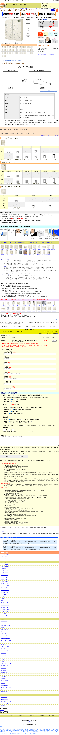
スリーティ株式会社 (55, 0)
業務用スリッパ (4, 699)
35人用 (34, 310)
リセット (21, 456)
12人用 (29, 305)
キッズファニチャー (5, 689)
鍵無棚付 (39, 249)
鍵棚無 (44, 249)
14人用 (34, 305)
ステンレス (20, 254)
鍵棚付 (30, 249)
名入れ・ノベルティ (5, 703)
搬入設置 (51, 34)
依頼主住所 (12, 419)
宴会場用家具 (4, 672)
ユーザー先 (24, 419)
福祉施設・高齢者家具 (6, 687)
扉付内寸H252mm (4, 583)
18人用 (49, 305)
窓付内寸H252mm (4, 611)
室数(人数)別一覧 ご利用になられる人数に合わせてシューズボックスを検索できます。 (24, 299)
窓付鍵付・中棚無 (5, 605)
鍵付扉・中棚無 (4, 577)
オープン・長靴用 (5, 585)
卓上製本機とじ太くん (6, 701)
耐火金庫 (3, 648)
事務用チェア (4, 627)
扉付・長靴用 (4, 587)
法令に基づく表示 (52, 715)
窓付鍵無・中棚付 (5, 607)
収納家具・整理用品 (5, 646)
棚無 (7, 249)
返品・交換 (32, 715)
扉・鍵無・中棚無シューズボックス (28, 8)
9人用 (18, 305)
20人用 (54, 305)
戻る (2, 531)
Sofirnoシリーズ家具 (5, 691)
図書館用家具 (4, 670)
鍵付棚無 (34, 249)
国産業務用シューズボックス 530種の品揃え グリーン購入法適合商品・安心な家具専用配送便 (26, 242)
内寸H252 (48, 249)
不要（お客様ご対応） (21, 399)
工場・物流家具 (4, 676)
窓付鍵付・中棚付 (5, 602)
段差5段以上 (33, 407)
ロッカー (3, 642)
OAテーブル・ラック (5, 625)
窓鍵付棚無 (39, 254)
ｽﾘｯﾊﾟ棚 (25, 249)
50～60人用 (54, 310)
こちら (57, 333)
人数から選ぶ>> (4, 556)
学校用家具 (3, 668)
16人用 (44, 305)
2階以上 (39, 407)
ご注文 (53, 30)
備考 (28, 36)
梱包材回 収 (55, 34)
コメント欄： (29, 440)
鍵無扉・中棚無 (4, 581)
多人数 (16, 249)
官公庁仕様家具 (4, 685)
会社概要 (42, 715)
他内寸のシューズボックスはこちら (48, 91)
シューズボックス (5, 644)
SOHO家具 (3, 683)
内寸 (28, 28)
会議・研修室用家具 (5, 638)
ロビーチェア (4, 655)
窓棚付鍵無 (44, 254)
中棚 (28, 30)
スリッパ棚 (3, 594)
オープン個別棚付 (5, 564)
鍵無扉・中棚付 (4, 579)
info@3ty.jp (29, 721)
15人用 (39, 305)
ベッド (2, 674)
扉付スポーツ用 (4, 592)
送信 (7, 456)
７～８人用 (13, 305)
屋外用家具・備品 (5, 665)
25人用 (13, 310)
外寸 (28, 25)
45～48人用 (49, 310)
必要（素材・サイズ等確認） (24, 409)
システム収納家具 (5, 650)
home (4, 715)
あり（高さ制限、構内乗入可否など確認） (19, 422)
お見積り (43, 30)
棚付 (2, 249)
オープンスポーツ (5, 590)
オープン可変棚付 (5, 573)
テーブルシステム (5, 629)
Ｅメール (2, 710)
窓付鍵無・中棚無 (5, 609)
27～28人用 (18, 310)
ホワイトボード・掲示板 (6, 640)
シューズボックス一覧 (13, 8)
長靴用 (2, 254)
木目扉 (2, 596)
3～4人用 (3, 305)
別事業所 (31, 419)
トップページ (3, 8)
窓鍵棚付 (34, 254)
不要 (16, 402)
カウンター (3, 653)
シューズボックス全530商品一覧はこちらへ (10, 60)
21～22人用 (3, 310)
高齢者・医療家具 (5, 680)
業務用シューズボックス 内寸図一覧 (49, 135)
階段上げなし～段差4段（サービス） (19, 407)
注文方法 (12, 715)
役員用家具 (3, 659)
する (12, 399)
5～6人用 (8, 305)
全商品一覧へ (54, 319)
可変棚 (21, 249)
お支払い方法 (22, 715)
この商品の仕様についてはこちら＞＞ (47, 54)
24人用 (8, 310)
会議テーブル (4, 633)
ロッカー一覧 (4, 613)
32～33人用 (29, 310)
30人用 (24, 310)
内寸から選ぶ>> (4, 559)
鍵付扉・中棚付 (4, 575)
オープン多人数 (4, 570)
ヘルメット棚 (4, 615)
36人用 (39, 310)
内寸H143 (11, 249)
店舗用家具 (3, 678)
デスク (2, 623)
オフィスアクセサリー (6, 657)
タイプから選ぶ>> (5, 554)
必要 (16, 411)
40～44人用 (44, 310)
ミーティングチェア (5, 635)
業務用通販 (3, 705)
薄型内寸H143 (4, 568)
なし (33, 422)
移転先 (18, 419)
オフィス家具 (4, 621)
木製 (30, 254)
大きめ (11, 254)
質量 (28, 33)
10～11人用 (23, 305)
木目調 (25, 254)
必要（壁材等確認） (18, 413)
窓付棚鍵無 (48, 254)
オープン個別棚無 (5, 566)
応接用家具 (3, 661)
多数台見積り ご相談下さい (45, 45)
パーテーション (4, 631)
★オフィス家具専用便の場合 (9, 489)
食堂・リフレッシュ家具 (6, 663)
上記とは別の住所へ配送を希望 (8, 393)
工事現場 (37, 419)
